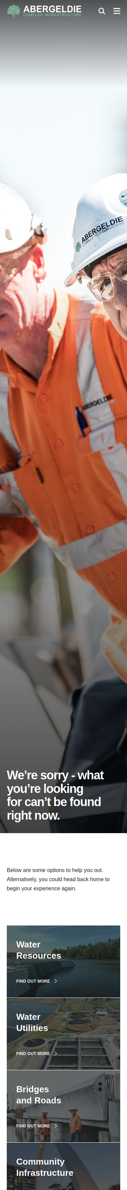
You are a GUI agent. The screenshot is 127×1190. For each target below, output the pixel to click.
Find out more (36, 981)
